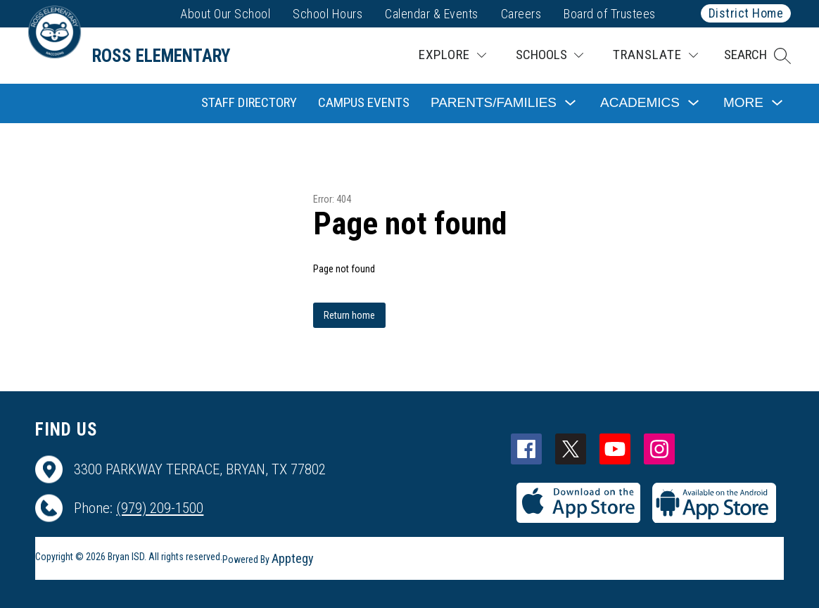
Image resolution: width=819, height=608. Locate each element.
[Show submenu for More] (743, 103)
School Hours (327, 13)
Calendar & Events (431, 13)
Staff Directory (249, 102)
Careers (521, 13)
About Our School (225, 13)
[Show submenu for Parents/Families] (494, 103)
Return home (349, 315)
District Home (746, 13)
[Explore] (452, 55)
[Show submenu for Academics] (640, 103)
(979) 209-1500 (159, 508)
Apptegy (293, 558)
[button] (757, 55)
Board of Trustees (610, 13)
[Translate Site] (655, 55)
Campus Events (364, 102)
